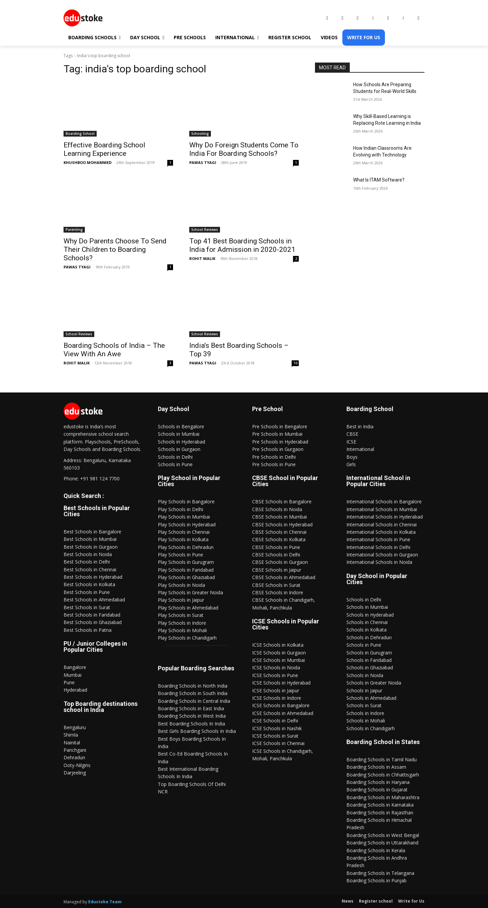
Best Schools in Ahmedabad (94, 599)
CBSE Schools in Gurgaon (280, 562)
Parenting (74, 229)
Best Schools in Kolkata (89, 584)
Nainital (72, 742)
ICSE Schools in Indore (276, 698)
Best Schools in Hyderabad (93, 577)
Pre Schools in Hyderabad (280, 441)
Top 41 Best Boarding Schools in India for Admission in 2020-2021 (242, 245)
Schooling (200, 133)
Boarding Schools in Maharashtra (382, 797)
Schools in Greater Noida (373, 682)
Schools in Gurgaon (179, 449)
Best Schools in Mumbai (90, 539)
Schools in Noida (364, 675)
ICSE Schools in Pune (275, 675)
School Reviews (204, 229)
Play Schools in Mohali (182, 630)
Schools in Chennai (367, 622)
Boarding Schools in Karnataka (380, 805)
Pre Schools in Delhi (274, 457)
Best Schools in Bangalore (92, 531)
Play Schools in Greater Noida (190, 592)
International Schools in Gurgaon (382, 554)
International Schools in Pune (378, 539)
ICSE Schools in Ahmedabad (282, 713)
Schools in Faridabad (369, 660)
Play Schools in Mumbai (184, 516)
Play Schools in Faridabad (186, 570)
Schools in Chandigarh (370, 728)
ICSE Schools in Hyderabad (281, 682)
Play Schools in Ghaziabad (186, 577)
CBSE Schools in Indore (277, 592)
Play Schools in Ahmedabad (188, 607)
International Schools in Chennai (381, 524)
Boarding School (80, 133)
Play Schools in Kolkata (183, 539)
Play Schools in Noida (181, 585)
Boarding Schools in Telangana (380, 873)
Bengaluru (75, 727)
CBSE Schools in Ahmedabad (283, 577)
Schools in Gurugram (369, 652)
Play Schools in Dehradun (186, 547)
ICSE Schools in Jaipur (275, 690)
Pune (69, 682)
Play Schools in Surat (180, 615)
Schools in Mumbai (178, 434)
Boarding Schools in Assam (376, 767)
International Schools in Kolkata (381, 532)
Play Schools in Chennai (184, 532)
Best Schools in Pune (87, 592)
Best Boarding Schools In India (191, 723)
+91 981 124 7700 (100, 478)
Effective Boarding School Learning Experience (104, 149)
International (360, 449)
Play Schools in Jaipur (181, 600)
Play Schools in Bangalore (186, 501)
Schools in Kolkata (366, 629)
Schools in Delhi (175, 457)
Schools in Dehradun (369, 637)
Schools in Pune (175, 464)
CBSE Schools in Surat (276, 585)
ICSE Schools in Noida (276, 667)
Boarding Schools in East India (191, 708)
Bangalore (75, 667)
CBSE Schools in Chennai (279, 532)
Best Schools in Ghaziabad (93, 622)
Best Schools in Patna (88, 630)
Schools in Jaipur (364, 690)
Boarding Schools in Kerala (375, 850)
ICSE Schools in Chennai (278, 743)
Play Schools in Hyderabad (187, 524)
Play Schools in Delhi (180, 509)
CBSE (352, 434)
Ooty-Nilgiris (77, 765)
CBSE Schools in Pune (276, 547)
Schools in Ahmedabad (371, 698)
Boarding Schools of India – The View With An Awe (114, 349)
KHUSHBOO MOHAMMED (88, 162)
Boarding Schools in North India (192, 686)
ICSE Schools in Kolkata (277, 645)
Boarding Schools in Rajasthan (379, 812)
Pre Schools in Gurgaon (277, 449)
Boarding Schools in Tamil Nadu (381, 759)
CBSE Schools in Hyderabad (282, 524)
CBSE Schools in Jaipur (276, 570)
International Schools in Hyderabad (384, 516)
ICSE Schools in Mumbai (278, 660)
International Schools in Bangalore (384, 501)
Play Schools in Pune (180, 554)
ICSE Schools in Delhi (275, 720)
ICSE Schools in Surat (275, 736)
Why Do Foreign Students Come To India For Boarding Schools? (243, 149)
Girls (351, 464)
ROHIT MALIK (202, 258)
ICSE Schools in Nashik (277, 728)
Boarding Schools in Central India (194, 701)
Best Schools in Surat (87, 607)
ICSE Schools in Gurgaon (279, 652)
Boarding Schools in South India (192, 693)
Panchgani (75, 750)
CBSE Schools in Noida (277, 509)
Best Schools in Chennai (90, 569)
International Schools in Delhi (378, 547)
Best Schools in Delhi (87, 561)
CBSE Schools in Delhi (276, 554)
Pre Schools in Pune (274, 464)
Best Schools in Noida (88, 554)
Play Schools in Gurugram (186, 562)
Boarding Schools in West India (192, 716)
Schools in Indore (365, 713)
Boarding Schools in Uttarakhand (382, 842)
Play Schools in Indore (182, 623)
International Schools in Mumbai (381, 509)
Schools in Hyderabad (181, 441)
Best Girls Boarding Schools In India (197, 731)
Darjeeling (75, 772)
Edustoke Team (105, 902)
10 (295, 363)
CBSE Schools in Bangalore (282, 501)
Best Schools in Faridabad (92, 615)
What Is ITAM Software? (379, 180)
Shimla (71, 735)
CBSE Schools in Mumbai (279, 516)
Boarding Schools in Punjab (376, 880)
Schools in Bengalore (181, 426)
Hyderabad (75, 690)
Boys (352, 457)
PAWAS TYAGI (202, 162)
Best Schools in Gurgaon (91, 547)
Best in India (359, 426)
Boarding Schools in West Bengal (382, 835)
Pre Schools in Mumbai (277, 434)
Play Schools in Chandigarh (187, 638)
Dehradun (74, 757)
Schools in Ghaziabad (369, 667)
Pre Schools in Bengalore (279, 426)
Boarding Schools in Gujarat (377, 789)
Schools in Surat (364, 705)
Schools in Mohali (365, 720)
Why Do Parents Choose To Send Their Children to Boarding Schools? (115, 249)
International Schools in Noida (379, 562)
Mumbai (72, 675)
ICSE (351, 441)
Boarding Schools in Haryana (378, 782)
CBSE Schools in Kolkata (279, 539)
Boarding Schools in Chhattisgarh (382, 774)
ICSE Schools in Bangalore (281, 705)
